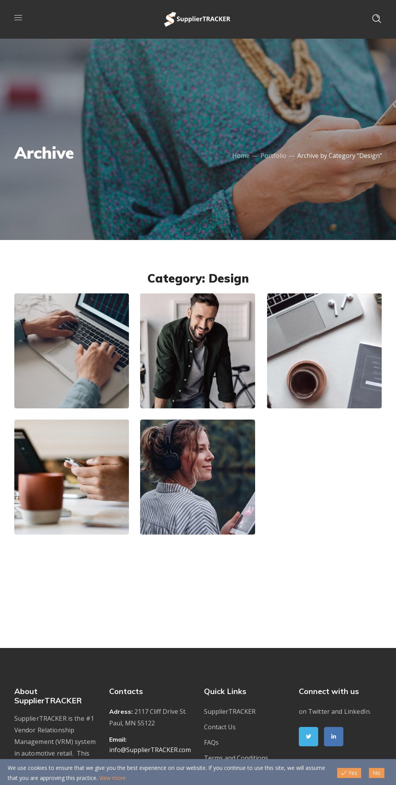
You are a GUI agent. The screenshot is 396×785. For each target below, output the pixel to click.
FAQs (211, 742)
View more (112, 778)
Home (241, 155)
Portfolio (273, 155)
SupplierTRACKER (229, 711)
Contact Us (220, 727)
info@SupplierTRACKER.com (150, 750)
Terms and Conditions (236, 758)
